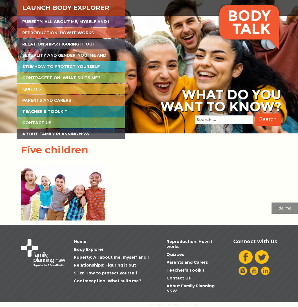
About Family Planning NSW (56, 134)
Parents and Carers (46, 100)
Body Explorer (89, 249)
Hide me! (283, 208)
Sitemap (192, 304)
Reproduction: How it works (58, 32)
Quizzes (31, 89)
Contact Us (37, 122)
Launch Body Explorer (65, 8)
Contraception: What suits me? (61, 77)
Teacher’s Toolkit (45, 111)
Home (80, 241)
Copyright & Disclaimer (164, 304)
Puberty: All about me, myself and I (65, 21)
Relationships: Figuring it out (58, 44)
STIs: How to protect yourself (61, 66)
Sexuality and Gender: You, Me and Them (64, 57)
